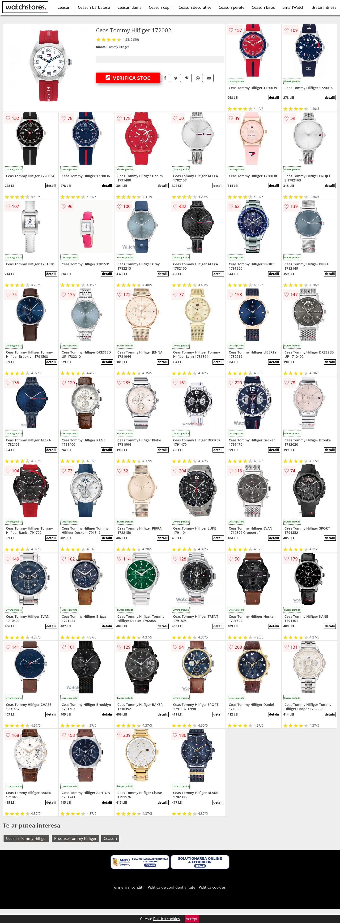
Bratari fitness (324, 7)
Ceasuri (64, 7)
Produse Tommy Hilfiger (75, 838)
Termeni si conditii (128, 887)
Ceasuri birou (263, 7)
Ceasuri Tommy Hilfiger (26, 838)
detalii (274, 97)
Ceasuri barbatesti (94, 7)
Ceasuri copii (160, 7)
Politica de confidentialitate (172, 887)
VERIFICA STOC (128, 77)
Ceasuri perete (231, 7)
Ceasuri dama (129, 7)
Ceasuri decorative (195, 7)
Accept (192, 918)
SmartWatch (293, 7)
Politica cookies (212, 887)
